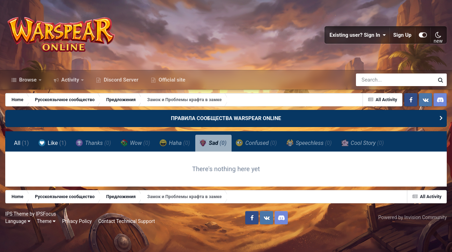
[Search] (375, 80)
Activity (70, 80)
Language (17, 221)
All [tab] (21, 143)
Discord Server (120, 80)
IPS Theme (16, 214)
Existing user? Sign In (357, 35)
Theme (46, 221)
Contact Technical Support (126, 221)
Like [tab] (52, 142)
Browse (28, 80)
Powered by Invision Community (412, 217)
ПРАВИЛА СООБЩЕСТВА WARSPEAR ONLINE (226, 118)
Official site (171, 80)
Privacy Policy (77, 221)
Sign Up (402, 35)
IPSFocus (46, 214)
